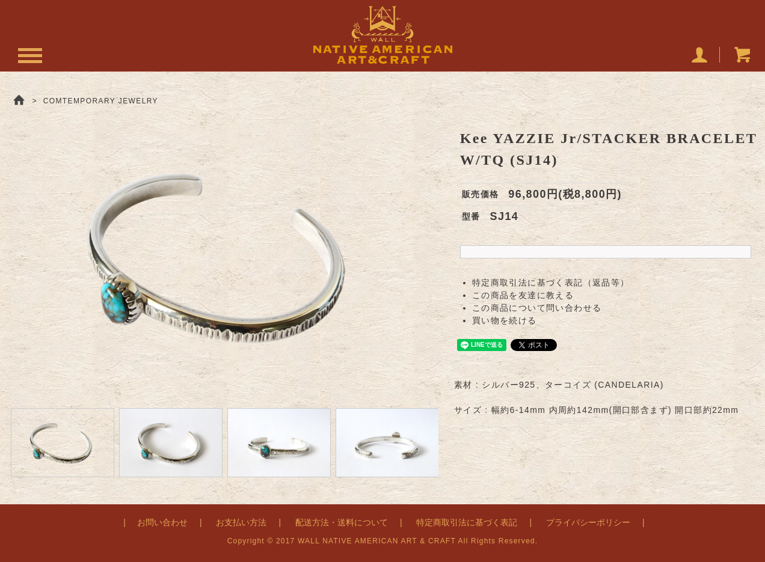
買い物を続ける (504, 320)
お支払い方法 (241, 522)
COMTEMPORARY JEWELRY (100, 101)
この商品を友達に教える (523, 295)
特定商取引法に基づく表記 (466, 522)
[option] (223, 255)
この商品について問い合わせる (537, 308)
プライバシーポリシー (588, 522)
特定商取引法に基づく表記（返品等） (551, 282)
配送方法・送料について (341, 522)
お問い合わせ (162, 522)
